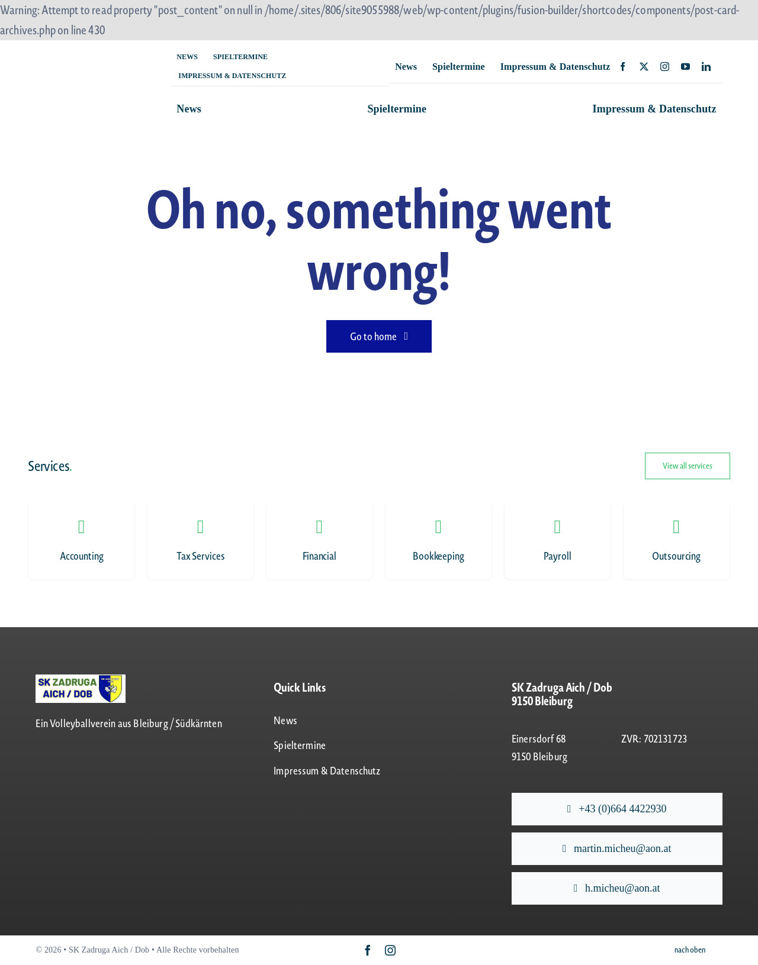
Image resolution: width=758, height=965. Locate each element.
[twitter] (644, 66)
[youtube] (685, 66)
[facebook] (622, 66)
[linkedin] (706, 66)
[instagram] (664, 66)
